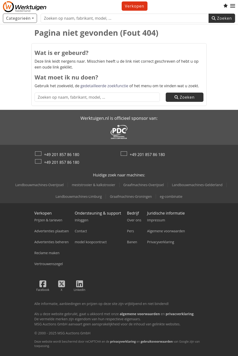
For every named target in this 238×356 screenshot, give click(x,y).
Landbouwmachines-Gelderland (197, 184)
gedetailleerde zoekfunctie (104, 85)
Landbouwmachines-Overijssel (39, 184)
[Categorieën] (20, 18)
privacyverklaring (123, 341)
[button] (232, 6)
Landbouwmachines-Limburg (78, 196)
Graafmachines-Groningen (131, 196)
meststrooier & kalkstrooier (93, 184)
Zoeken (222, 18)
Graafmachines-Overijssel (143, 184)
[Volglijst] (225, 6)
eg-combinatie (171, 196)
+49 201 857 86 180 (61, 154)
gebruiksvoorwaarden (157, 341)
